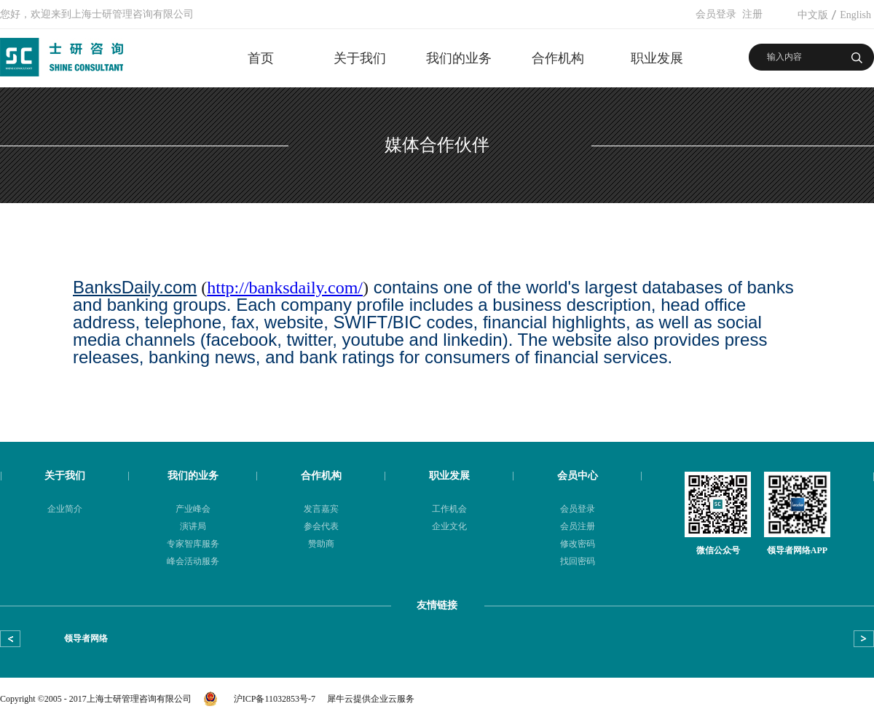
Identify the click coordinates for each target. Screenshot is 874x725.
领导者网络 (86, 638)
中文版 (813, 14)
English (855, 14)
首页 (261, 58)
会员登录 (716, 14)
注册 (752, 14)
